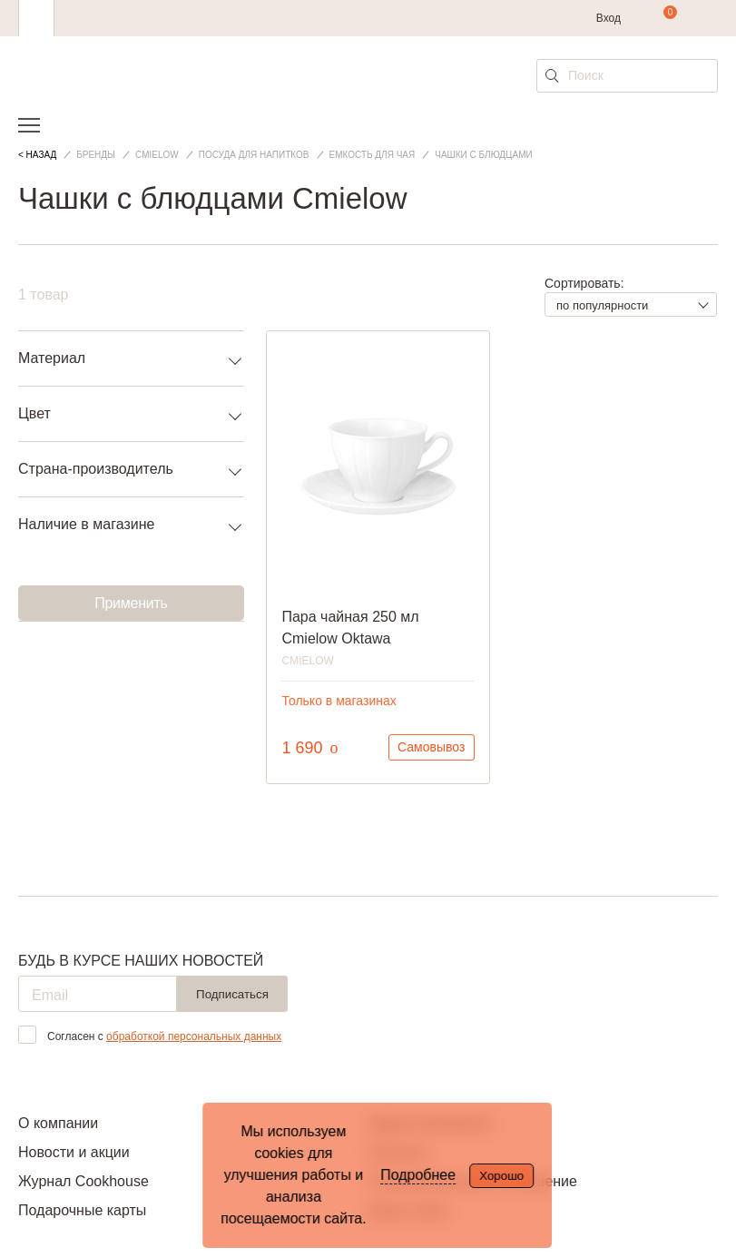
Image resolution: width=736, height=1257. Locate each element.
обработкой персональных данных (193, 1036)
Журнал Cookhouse (83, 1181)
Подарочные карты (82, 1210)
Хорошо (501, 1176)
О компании (58, 1123)
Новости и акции (74, 1152)
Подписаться (232, 994)
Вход (608, 18)
